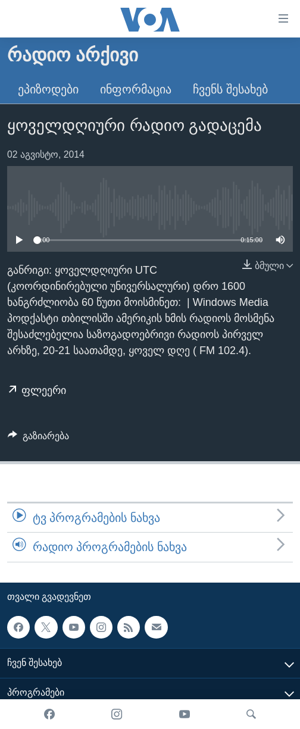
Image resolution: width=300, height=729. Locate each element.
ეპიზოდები (48, 89)
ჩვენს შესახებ (230, 89)
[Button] (38, 438)
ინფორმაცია (135, 89)
